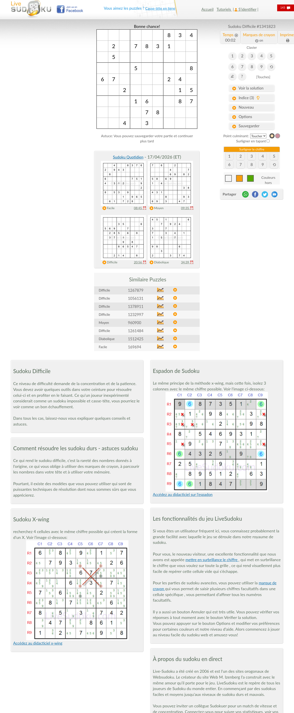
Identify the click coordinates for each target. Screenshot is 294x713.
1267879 (135, 290)
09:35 (187, 208)
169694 (134, 347)
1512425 (135, 338)
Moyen (155, 208)
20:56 (140, 262)
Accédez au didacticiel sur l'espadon (182, 494)
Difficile (108, 262)
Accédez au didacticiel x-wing (37, 643)
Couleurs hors (268, 178)
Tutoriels (224, 9)
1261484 (135, 330)
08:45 (140, 208)
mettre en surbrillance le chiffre (212, 559)
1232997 (135, 314)
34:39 (187, 262)
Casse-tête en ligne (160, 8)
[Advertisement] (42, 91)
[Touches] (263, 77)
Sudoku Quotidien (128, 157)
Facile (107, 208)
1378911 (135, 306)
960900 (134, 322)
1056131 (135, 298)
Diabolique (158, 262)
